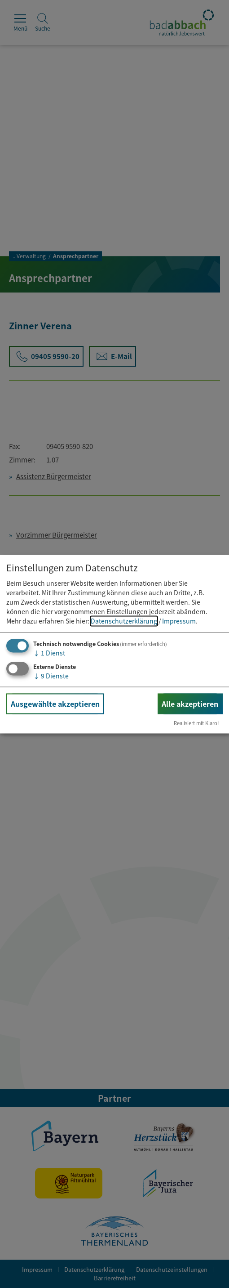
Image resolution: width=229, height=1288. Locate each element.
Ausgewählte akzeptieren (55, 703)
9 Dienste (51, 675)
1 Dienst (49, 653)
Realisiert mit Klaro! (196, 723)
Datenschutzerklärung (124, 621)
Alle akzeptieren (190, 703)
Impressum (179, 621)
